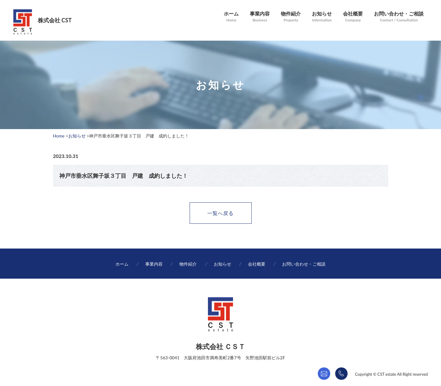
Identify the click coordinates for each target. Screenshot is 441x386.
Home (59, 135)
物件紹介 (291, 17)
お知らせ (322, 17)
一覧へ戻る (220, 213)
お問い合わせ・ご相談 (399, 17)
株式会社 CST (55, 20)
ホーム (231, 17)
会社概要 (353, 17)
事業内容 (260, 17)
